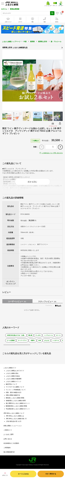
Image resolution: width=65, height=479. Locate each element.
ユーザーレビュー (17, 301)
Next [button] (60, 80)
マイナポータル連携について (15, 387)
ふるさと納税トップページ (11, 41)
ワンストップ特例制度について (16, 390)
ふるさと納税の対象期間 (13, 379)
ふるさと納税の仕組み (13, 376)
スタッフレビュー (47, 301)
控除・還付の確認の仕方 (13, 392)
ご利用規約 (7, 447)
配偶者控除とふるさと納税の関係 (16, 406)
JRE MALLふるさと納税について (14, 413)
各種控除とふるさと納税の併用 (16, 400)
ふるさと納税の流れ (12, 373)
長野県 (32, 41)
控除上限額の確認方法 (13, 395)
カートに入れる (23, 474)
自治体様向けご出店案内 (11, 443)
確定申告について (11, 384)
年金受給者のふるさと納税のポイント (18, 409)
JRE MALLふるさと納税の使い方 (16, 418)
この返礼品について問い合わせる (52, 153)
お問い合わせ (8, 439)
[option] (32, 80)
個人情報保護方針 (9, 452)
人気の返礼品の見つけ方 (13, 421)
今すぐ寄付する (50, 474)
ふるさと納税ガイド (10, 368)
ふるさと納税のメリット (13, 381)
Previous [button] (5, 80)
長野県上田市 (42, 41)
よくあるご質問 (8, 434)
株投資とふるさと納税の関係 (15, 398)
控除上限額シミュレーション (13, 426)
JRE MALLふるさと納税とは (15, 416)
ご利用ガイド (8, 430)
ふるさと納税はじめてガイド (15, 370)
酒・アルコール (56, 41)
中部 (25, 41)
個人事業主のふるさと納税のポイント (18, 403)
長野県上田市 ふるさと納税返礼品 (32, 47)
